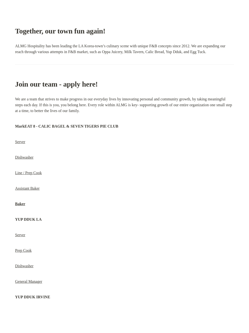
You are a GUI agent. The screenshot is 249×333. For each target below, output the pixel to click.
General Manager (28, 281)
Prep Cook (23, 250)
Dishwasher (24, 157)
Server (20, 142)
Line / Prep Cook (28, 173)
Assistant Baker (27, 188)
